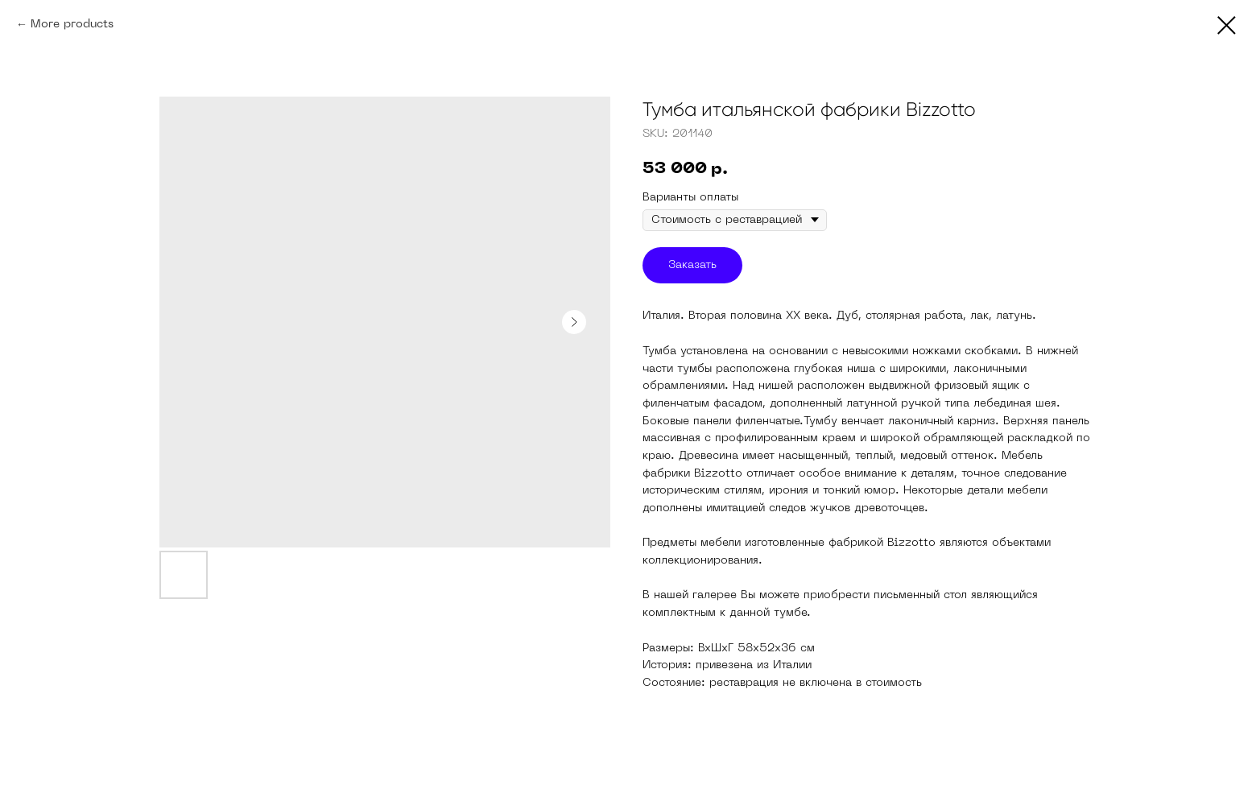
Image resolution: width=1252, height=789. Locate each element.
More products (72, 24)
